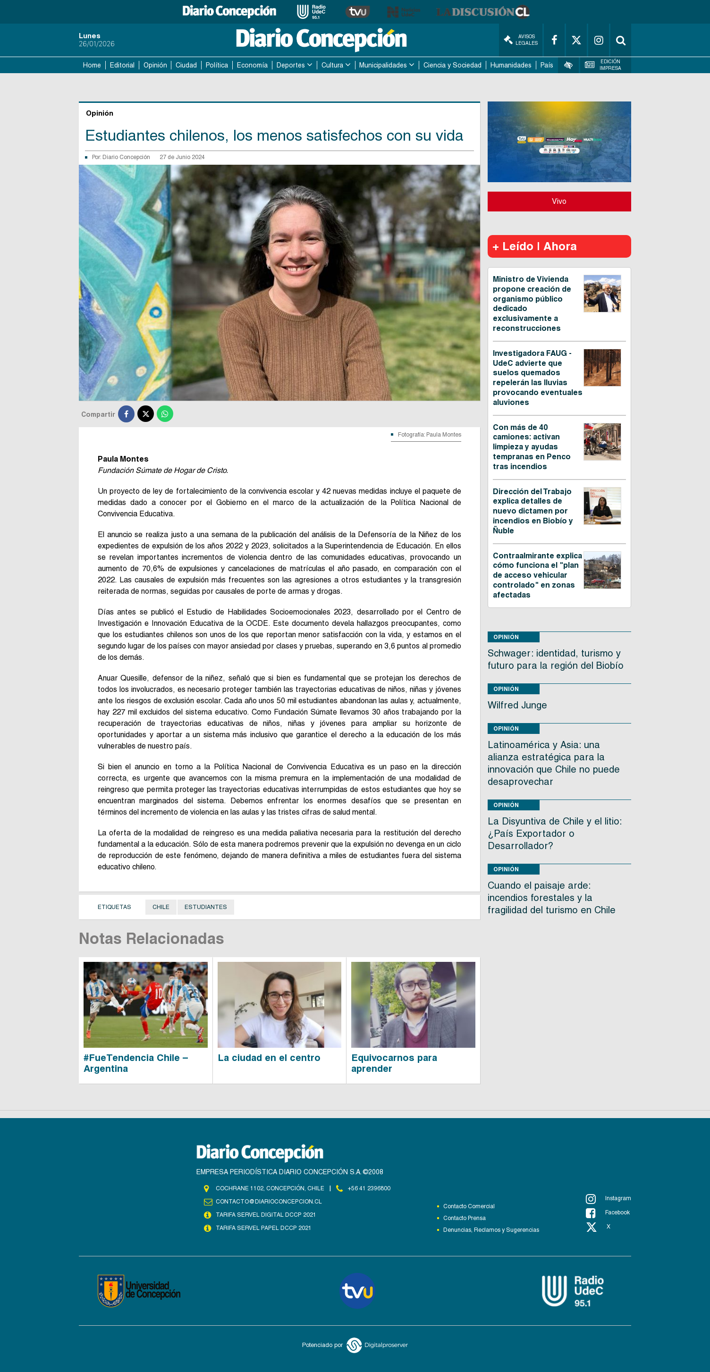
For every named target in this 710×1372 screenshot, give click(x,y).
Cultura (332, 65)
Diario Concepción (126, 157)
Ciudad (186, 65)
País (547, 65)
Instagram (608, 1198)
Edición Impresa (603, 65)
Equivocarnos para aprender (394, 1063)
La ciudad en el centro (269, 1057)
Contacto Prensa (464, 1218)
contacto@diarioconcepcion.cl (268, 1201)
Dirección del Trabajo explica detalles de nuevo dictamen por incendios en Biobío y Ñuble (533, 511)
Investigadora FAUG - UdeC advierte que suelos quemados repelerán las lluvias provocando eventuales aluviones (538, 378)
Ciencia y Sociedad (452, 65)
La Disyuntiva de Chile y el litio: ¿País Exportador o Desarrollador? (555, 833)
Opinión (155, 65)
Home (92, 65)
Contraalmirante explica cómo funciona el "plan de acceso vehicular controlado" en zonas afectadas (537, 575)
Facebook (608, 1213)
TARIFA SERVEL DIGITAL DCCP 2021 (266, 1215)
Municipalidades (383, 65)
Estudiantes (206, 907)
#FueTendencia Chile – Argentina (136, 1063)
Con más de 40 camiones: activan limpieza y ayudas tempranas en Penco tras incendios (532, 447)
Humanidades (511, 65)
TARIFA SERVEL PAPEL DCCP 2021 (263, 1228)
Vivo (559, 201)
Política (217, 65)
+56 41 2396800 (369, 1188)
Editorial (122, 65)
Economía (252, 65)
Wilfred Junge (517, 705)
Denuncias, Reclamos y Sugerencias (491, 1230)
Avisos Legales (521, 40)
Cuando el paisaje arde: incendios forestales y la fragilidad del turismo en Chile (552, 898)
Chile (160, 907)
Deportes (291, 65)
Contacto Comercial (469, 1206)
